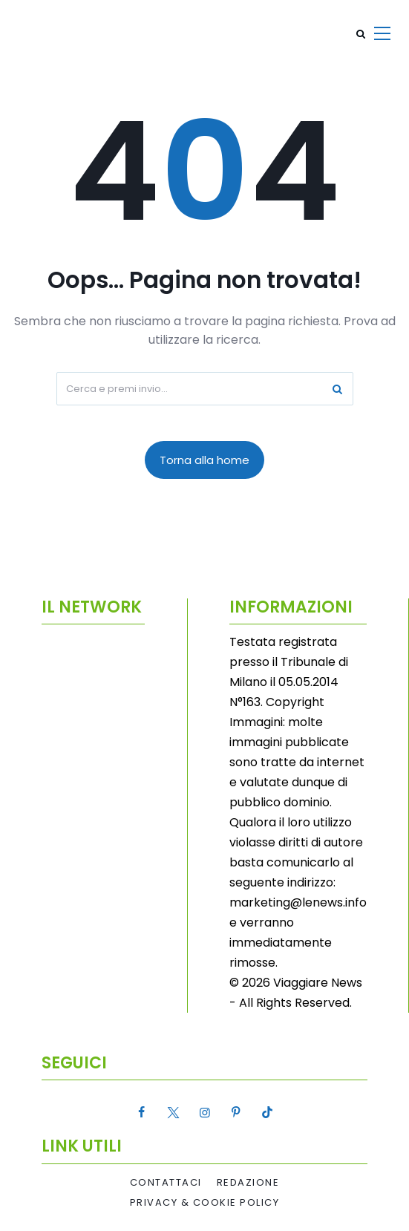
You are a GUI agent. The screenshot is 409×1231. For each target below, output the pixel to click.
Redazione (248, 1183)
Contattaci (166, 1183)
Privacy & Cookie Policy (205, 1203)
